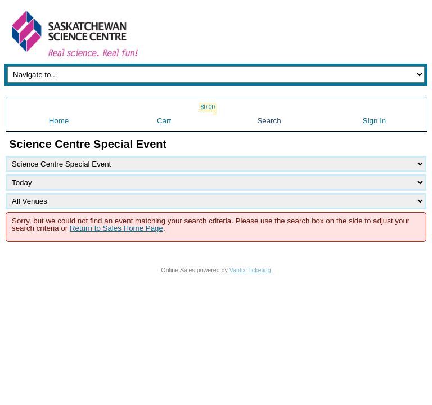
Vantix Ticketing (250, 270)
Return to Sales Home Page (116, 228)
